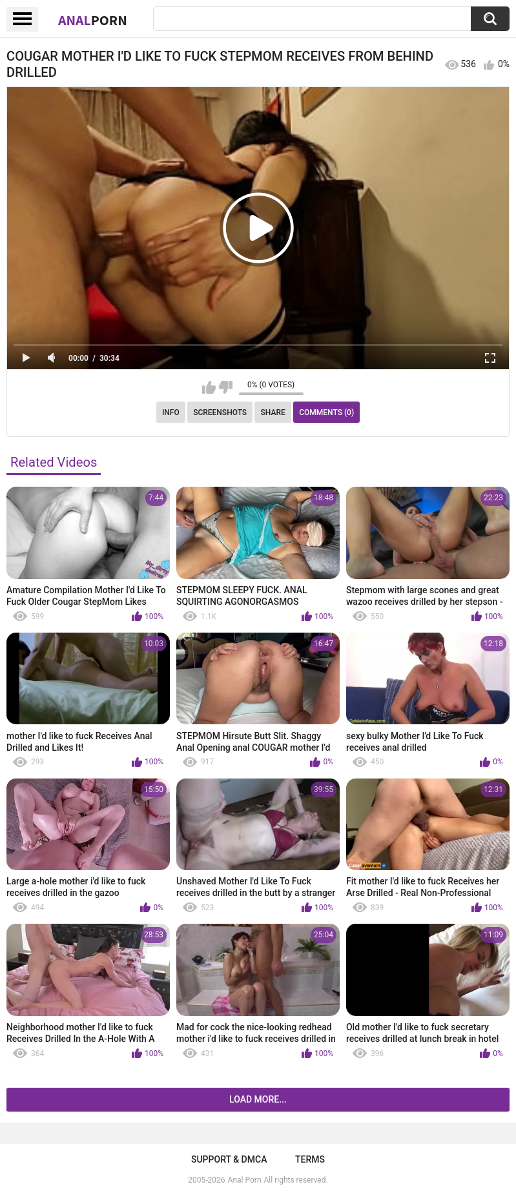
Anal (92, 20)
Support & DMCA (229, 1159)
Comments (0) (326, 412)
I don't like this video (225, 387)
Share (273, 412)
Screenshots (220, 412)
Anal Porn (245, 1180)
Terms (310, 1159)
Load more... (258, 1099)
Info (171, 412)
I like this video (209, 387)
